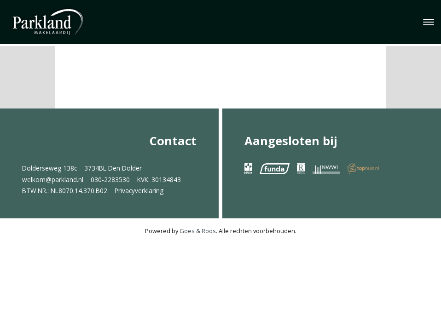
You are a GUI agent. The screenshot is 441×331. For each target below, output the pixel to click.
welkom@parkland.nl (52, 179)
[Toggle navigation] (428, 22)
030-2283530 (110, 179)
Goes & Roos (198, 231)
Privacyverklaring (139, 190)
